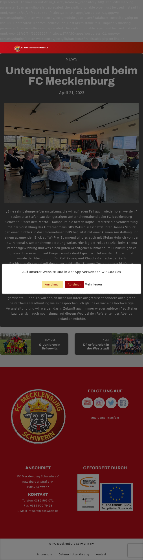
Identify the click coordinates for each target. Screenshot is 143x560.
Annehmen (52, 285)
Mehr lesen (93, 284)
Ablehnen (74, 285)
